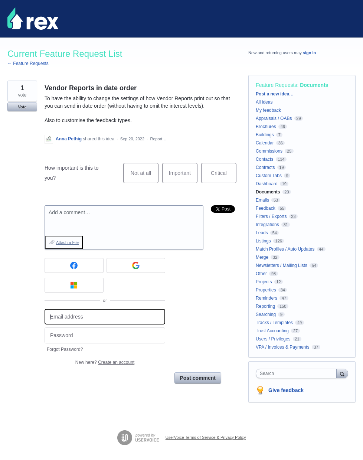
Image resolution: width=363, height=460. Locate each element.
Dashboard (267, 183)
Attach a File (67, 242)
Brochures (266, 126)
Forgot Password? (65, 349)
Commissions (269, 151)
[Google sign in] (136, 265)
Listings (263, 241)
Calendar (265, 143)
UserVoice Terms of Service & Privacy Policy (206, 437)
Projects (264, 281)
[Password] (105, 335)
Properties (266, 290)
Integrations (267, 224)
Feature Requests (276, 85)
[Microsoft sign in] (74, 285)
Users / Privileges (273, 339)
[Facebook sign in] (74, 265)
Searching (266, 314)
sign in (309, 52)
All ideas (264, 102)
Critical (223, 176)
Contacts (264, 159)
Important (183, 176)
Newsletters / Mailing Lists (281, 265)
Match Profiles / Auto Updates (285, 249)
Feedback (265, 208)
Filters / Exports (271, 216)
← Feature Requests (28, 63)
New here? (104, 362)
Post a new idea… (275, 94)
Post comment (198, 378)
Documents (314, 85)
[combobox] (297, 373)
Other (261, 273)
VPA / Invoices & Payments (283, 347)
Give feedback (286, 390)
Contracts (265, 167)
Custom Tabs (269, 175)
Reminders (266, 298)
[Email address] (105, 317)
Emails (262, 200)
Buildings (265, 134)
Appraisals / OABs (274, 118)
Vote (22, 107)
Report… (158, 139)
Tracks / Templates (274, 322)
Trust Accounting (272, 330)
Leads (262, 232)
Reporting (265, 306)
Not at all (144, 176)
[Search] (342, 373)
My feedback (268, 110)
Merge (262, 257)
